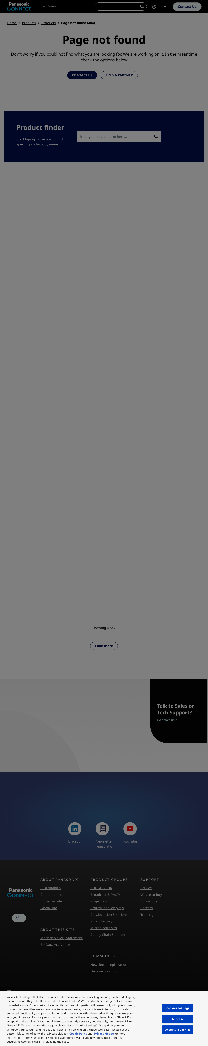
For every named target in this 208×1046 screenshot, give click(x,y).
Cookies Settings (177, 1008)
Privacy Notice (104, 1033)
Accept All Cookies (177, 1029)
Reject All (177, 1019)
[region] (104, 1018)
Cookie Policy (78, 1033)
